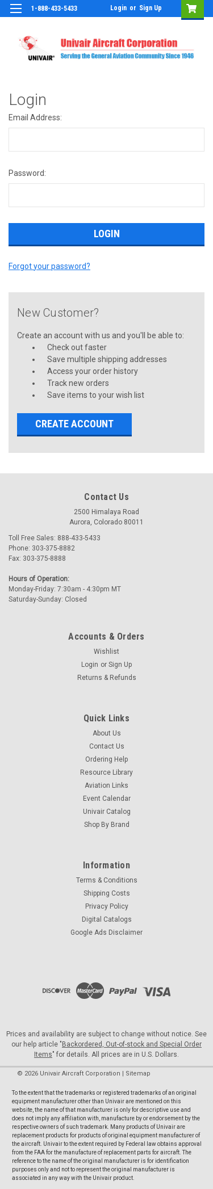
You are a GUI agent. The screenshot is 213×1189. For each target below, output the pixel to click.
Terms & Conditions (106, 880)
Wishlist (106, 652)
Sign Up (150, 8)
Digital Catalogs (107, 919)
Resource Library (106, 772)
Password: (27, 173)
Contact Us (106, 746)
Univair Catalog (107, 812)
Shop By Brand (107, 825)
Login (118, 8)
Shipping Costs (106, 893)
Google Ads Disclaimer (106, 932)
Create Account (74, 424)
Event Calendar (107, 799)
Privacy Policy (106, 906)
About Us (107, 733)
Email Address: (35, 117)
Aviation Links (106, 785)
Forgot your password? (49, 266)
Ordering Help (106, 759)
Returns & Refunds (106, 678)
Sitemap (138, 1073)
